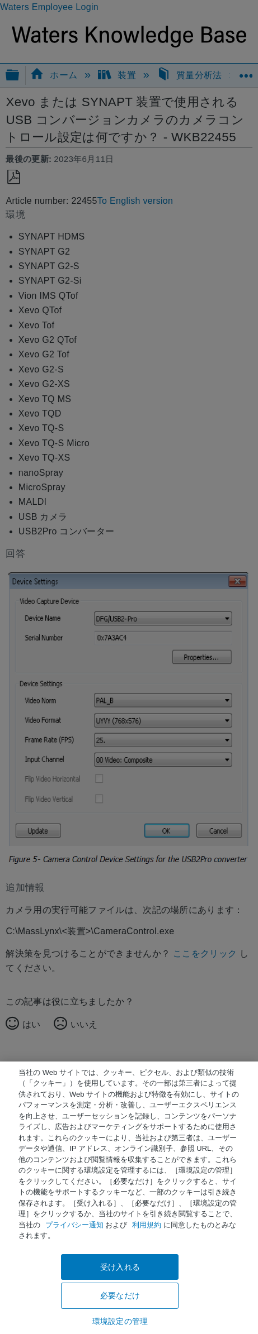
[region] (129, 1198)
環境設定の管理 (120, 1321)
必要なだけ (120, 1295)
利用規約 (146, 1225)
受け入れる (120, 1267)
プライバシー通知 (74, 1225)
